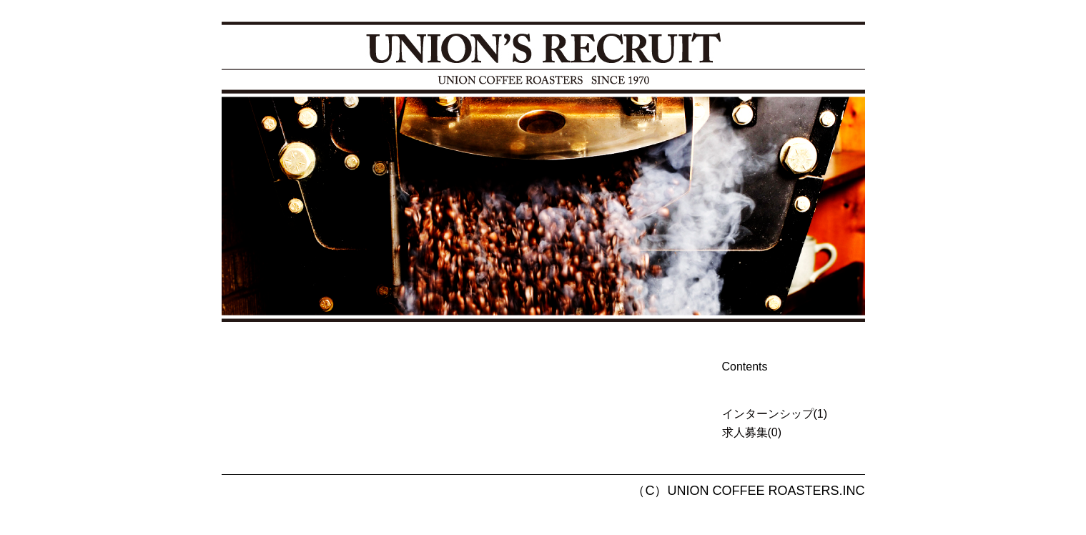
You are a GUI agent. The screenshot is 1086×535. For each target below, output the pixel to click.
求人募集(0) (752, 432)
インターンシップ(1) (775, 414)
